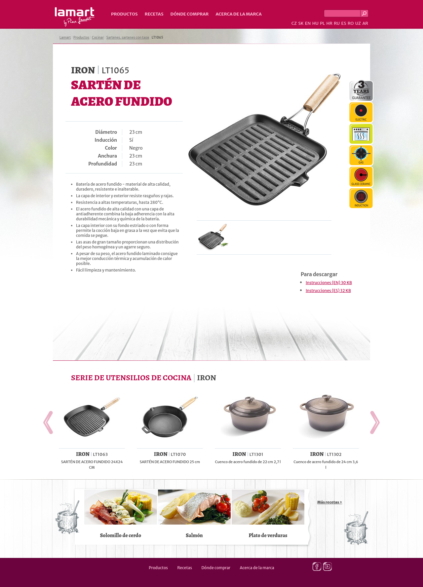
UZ (358, 23)
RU (337, 23)
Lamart (75, 17)
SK (300, 23)
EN (308, 23)
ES (343, 23)
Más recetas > (329, 502)
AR (365, 23)
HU (315, 23)
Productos (124, 14)
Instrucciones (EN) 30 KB (329, 282)
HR (329, 23)
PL (322, 23)
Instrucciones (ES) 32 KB (328, 290)
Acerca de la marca (238, 14)
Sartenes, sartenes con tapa (127, 37)
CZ (294, 23)
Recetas (154, 14)
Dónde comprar (190, 14)
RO (351, 23)
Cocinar (98, 37)
